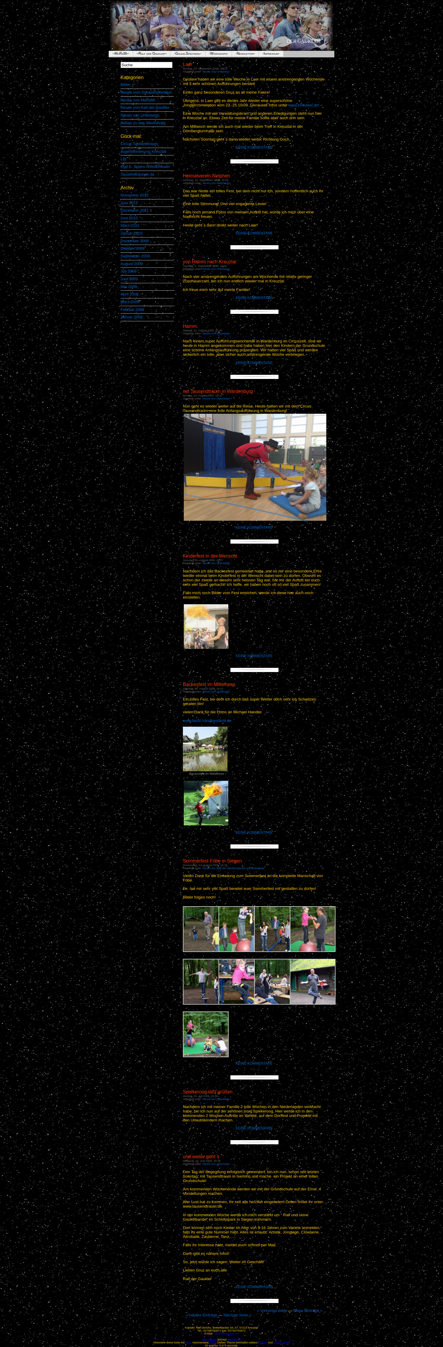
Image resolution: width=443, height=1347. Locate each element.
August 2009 (132, 264)
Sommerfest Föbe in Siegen (212, 860)
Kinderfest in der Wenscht (210, 555)
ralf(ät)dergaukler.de (226, 1333)
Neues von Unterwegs (140, 115)
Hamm (190, 326)
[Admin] (285, 1342)
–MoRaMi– (121, 53)
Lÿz (124, 159)
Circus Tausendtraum (139, 143)
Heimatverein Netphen (206, 175)
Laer (187, 64)
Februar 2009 (132, 309)
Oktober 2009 (133, 248)
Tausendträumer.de (137, 174)
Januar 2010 (132, 233)
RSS (213, 1342)
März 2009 (130, 302)
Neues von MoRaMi (138, 100)
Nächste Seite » (237, 1315)
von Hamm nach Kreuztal (209, 261)
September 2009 (135, 256)
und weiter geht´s (201, 1156)
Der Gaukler (303, 41)
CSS (276, 1342)
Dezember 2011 (135, 210)
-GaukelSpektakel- (187, 53)
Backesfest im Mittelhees (209, 684)
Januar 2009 (132, 317)
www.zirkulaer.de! (304, 105)
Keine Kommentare (254, 147)
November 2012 (135, 195)
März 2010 (130, 225)
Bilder (126, 84)
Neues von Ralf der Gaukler (145, 107)
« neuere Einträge (202, 1315)
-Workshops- (218, 53)
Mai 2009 (129, 286)
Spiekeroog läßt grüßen (207, 1091)
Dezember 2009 (135, 241)
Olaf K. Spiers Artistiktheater (145, 166)
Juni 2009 (129, 279)
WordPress (234, 1339)
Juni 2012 (129, 203)
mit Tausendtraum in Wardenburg (218, 391)
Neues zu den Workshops (143, 123)
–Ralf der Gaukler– (152, 53)
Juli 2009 (128, 271)
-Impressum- (271, 53)
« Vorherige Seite (272, 1310)
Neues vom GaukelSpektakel (146, 92)
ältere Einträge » (307, 1310)
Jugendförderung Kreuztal (143, 151)
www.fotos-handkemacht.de (207, 720)
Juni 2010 (129, 218)
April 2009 (129, 294)
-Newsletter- (245, 53)
